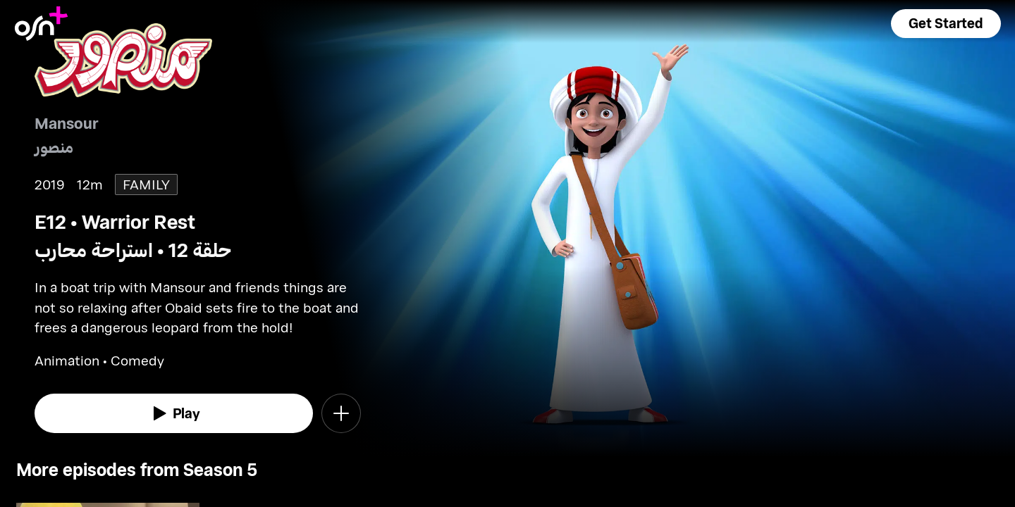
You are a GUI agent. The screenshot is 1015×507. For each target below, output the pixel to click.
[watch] (174, 413)
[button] (946, 23)
